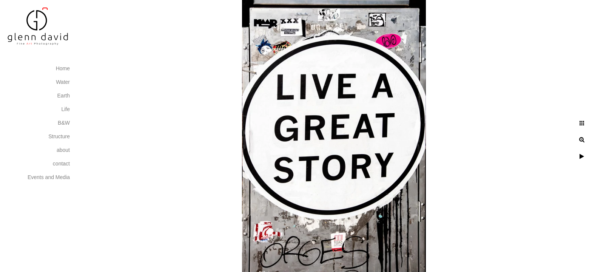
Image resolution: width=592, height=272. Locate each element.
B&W (64, 123)
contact (61, 164)
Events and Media (49, 177)
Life (65, 109)
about (63, 150)
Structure (59, 136)
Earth (63, 96)
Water (63, 82)
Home (63, 68)
